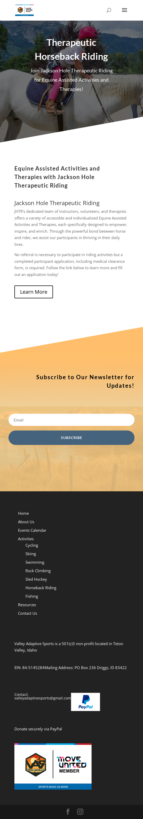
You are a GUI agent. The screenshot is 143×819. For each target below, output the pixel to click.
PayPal (56, 728)
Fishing (31, 596)
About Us (26, 521)
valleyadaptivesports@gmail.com (42, 698)
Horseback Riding (40, 587)
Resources (27, 604)
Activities (26, 538)
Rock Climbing (38, 570)
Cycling (31, 545)
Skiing (30, 553)
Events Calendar (32, 530)
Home (23, 513)
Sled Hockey (36, 579)
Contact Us (27, 613)
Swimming (34, 562)
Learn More (33, 291)
